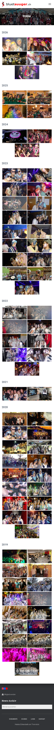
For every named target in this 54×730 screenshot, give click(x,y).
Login (33, 719)
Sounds (24, 719)
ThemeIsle (35, 724)
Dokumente (13, 719)
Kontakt (42, 719)
